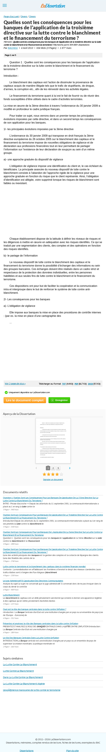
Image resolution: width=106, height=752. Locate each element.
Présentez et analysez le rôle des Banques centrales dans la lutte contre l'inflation (40, 623)
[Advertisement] (53, 211)
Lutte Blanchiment (11, 595)
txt (64, 383)
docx (90, 383)
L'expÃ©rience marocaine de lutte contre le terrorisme (31, 690)
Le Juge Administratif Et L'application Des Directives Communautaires (33, 580)
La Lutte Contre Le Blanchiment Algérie (24, 683)
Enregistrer (59, 400)
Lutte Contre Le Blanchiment (18, 670)
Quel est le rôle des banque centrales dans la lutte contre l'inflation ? (34, 609)
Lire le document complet (25, 400)
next (70, 468)
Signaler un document (53, 479)
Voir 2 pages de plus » (15, 383)
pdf (76, 383)
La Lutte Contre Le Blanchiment (20, 664)
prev (36, 468)
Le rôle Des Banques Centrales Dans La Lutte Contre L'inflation (31, 637)
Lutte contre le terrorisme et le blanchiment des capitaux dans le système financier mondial (44, 566)
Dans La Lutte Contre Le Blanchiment (23, 677)
